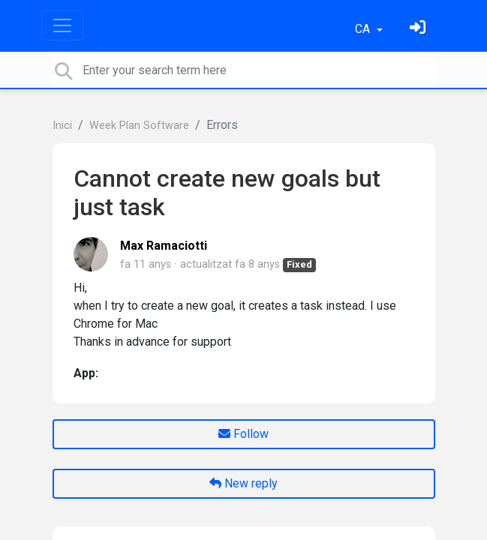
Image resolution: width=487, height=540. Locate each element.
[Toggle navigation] (62, 25)
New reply (243, 483)
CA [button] (364, 29)
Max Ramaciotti (163, 245)
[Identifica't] (419, 29)
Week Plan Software (139, 125)
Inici (62, 125)
